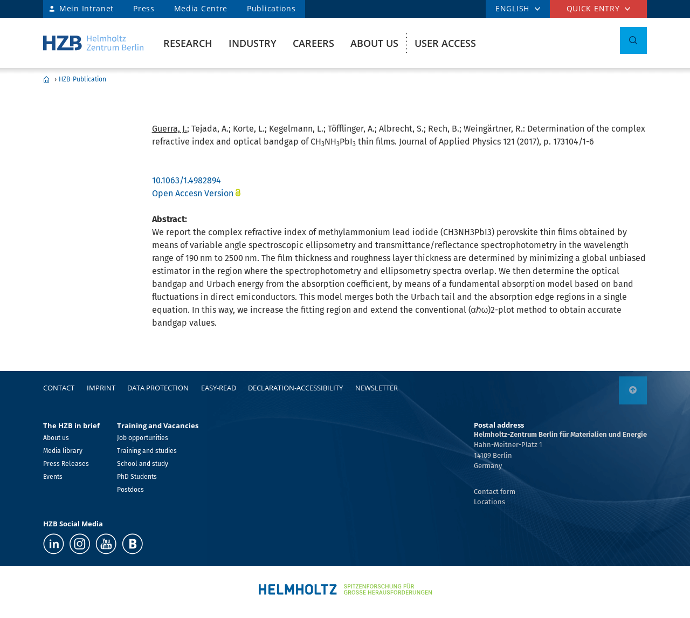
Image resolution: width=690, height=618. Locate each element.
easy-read (218, 388)
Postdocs (130, 489)
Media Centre (200, 8)
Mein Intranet (86, 8)
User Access (445, 43)
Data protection (158, 388)
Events (53, 476)
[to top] (633, 390)
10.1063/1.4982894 (186, 180)
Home (46, 79)
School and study (142, 464)
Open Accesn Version (192, 193)
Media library (62, 451)
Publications (271, 8)
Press (144, 8)
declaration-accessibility (295, 388)
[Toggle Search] (633, 40)
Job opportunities (142, 438)
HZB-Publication (82, 79)
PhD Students (137, 476)
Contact (58, 388)
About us (374, 43)
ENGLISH (512, 8)
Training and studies (147, 451)
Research (187, 43)
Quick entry (593, 8)
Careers (313, 43)
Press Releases (66, 464)
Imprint (101, 388)
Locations (489, 502)
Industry (253, 43)
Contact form (494, 491)
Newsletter (376, 388)
